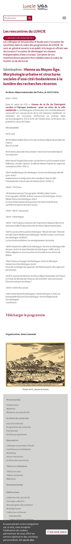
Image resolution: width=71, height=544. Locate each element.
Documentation (14, 485)
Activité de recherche (17, 418)
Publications (13, 492)
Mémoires (11, 479)
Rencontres (12, 440)
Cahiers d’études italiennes (21, 519)
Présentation (13, 400)
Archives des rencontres (19, 38)
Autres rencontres (14, 456)
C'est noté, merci (56, 532)
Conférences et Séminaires (18, 449)
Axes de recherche (14, 423)
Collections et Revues (16, 512)
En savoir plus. (27, 540)
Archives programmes (16, 434)
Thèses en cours (13, 471)
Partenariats (12, 431)
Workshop (11, 453)
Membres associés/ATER (17, 412)
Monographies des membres (19, 505)
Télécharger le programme (25, 315)
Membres (10, 409)
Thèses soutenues (14, 475)
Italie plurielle (15, 516)
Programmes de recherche (18, 427)
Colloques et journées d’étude (20, 445)
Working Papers (13, 508)
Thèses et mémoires (16, 466)
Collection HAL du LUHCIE (18, 497)
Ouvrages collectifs (15, 501)
